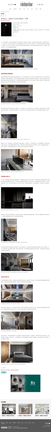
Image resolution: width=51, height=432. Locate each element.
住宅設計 (8, 370)
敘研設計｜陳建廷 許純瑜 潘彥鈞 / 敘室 (9, 415)
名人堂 (36, 9)
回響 (13, 370)
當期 (6, 11)
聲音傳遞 (17, 370)
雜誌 (10, 9)
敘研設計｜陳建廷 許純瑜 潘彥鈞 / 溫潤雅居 (25, 415)
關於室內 (2, 422)
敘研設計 (3, 370)
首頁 (1, 11)
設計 (24, 9)
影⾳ (32, 9)
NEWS (20, 9)
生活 (28, 9)
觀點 (40, 9)
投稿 (7, 422)
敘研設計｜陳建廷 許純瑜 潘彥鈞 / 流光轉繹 (42, 415)
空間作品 (15, 9)
